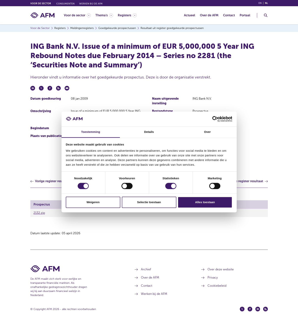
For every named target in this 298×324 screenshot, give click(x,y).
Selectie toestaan (149, 202)
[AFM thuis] (42, 15)
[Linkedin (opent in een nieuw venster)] (257, 309)
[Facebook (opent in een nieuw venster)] (250, 309)
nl (266, 3)
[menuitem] (79, 15)
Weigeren (92, 202)
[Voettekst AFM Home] (76, 268)
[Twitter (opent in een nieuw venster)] (242, 309)
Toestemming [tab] (90, 131)
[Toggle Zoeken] (265, 15)
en (260, 3)
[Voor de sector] (77, 15)
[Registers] (127, 15)
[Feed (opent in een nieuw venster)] (265, 309)
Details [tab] (149, 131)
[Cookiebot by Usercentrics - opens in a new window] (215, 119)
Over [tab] (207, 131)
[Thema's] (104, 15)
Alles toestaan (205, 202)
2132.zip (39, 213)
